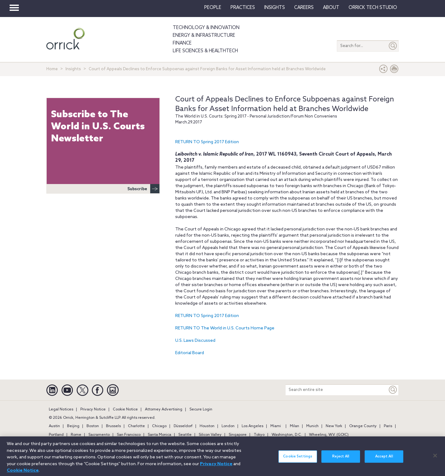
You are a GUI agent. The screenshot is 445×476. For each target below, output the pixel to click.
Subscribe (143, 188)
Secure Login (200, 409)
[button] (383, 70)
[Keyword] (393, 390)
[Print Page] (394, 70)
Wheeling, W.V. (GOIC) (329, 435)
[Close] (435, 459)
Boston (93, 426)
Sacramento (99, 435)
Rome (76, 435)
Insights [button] (274, 8)
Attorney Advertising (163, 409)
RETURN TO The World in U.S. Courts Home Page (224, 328)
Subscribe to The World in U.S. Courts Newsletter (98, 126)
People (212, 8)
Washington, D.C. (287, 435)
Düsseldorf (183, 426)
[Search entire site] (336, 390)
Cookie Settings (297, 460)
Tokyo (259, 435)
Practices (243, 8)
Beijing (73, 426)
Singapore (238, 435)
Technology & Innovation (206, 28)
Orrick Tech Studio (373, 8)
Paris (388, 426)
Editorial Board (189, 353)
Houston (207, 426)
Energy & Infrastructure (204, 35)
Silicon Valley (210, 435)
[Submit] (393, 46)
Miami (275, 426)
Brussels (113, 426)
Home (52, 69)
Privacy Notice (93, 409)
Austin (54, 426)
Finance (182, 43)
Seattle (185, 435)
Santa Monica (159, 435)
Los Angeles (252, 426)
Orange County (363, 426)
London (228, 426)
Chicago (159, 426)
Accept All (384, 460)
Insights (73, 69)
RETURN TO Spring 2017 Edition (207, 142)
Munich (312, 426)
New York (334, 426)
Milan (294, 426)
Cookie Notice (125, 409)
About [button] (331, 8)
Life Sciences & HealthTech (205, 51)
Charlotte (136, 426)
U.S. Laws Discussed (195, 340)
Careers (304, 8)
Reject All (340, 460)
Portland (56, 435)
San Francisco (129, 435)
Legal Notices (61, 409)
